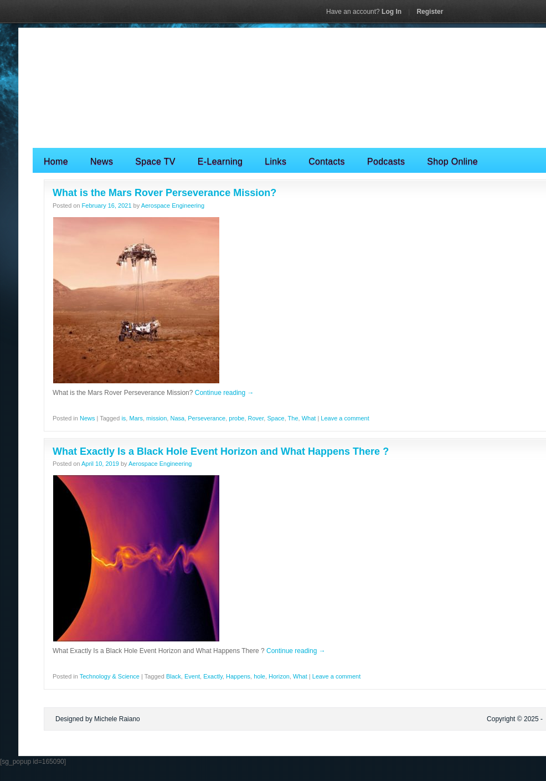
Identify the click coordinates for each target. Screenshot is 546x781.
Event (192, 676)
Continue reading (224, 393)
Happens (238, 676)
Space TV (155, 161)
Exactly (213, 676)
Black (173, 676)
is (123, 418)
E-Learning (220, 161)
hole (259, 676)
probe (236, 418)
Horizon (279, 676)
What (309, 418)
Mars (135, 418)
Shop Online (452, 161)
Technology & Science (110, 676)
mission (156, 418)
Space (275, 418)
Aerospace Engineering (172, 205)
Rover (256, 418)
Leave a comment (345, 418)
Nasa (177, 418)
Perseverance (206, 418)
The (293, 418)
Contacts (326, 161)
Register (429, 12)
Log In (363, 12)
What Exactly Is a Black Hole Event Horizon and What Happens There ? (221, 451)
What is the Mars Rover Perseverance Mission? (164, 192)
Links (275, 161)
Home (56, 161)
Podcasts (386, 161)
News (101, 161)
